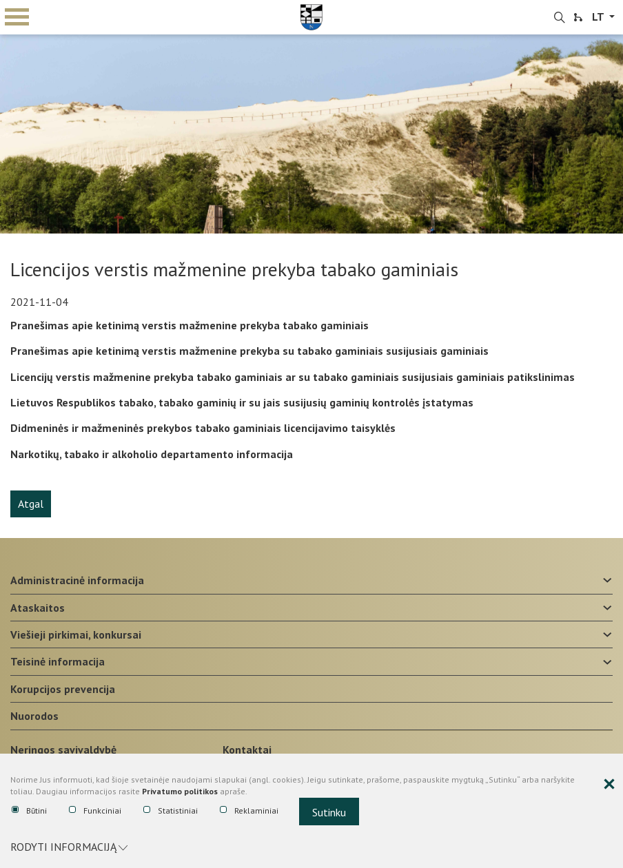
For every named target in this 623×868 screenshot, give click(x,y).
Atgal (30, 503)
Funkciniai (95, 810)
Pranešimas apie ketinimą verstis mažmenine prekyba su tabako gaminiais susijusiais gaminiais (249, 351)
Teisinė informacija (57, 661)
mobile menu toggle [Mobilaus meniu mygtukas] (17, 17)
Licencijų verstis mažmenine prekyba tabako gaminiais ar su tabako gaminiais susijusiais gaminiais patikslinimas (292, 377)
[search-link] (559, 18)
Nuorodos (34, 716)
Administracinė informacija (77, 580)
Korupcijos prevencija (62, 689)
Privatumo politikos (180, 791)
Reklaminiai (249, 810)
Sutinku (329, 812)
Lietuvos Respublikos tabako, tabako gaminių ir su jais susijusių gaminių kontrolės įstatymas (241, 402)
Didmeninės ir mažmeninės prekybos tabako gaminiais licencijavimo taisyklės (203, 428)
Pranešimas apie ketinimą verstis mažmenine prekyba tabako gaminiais (189, 325)
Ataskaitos (37, 607)
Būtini (29, 810)
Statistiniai (170, 810)
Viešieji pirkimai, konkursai (75, 634)
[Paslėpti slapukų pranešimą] (609, 784)
